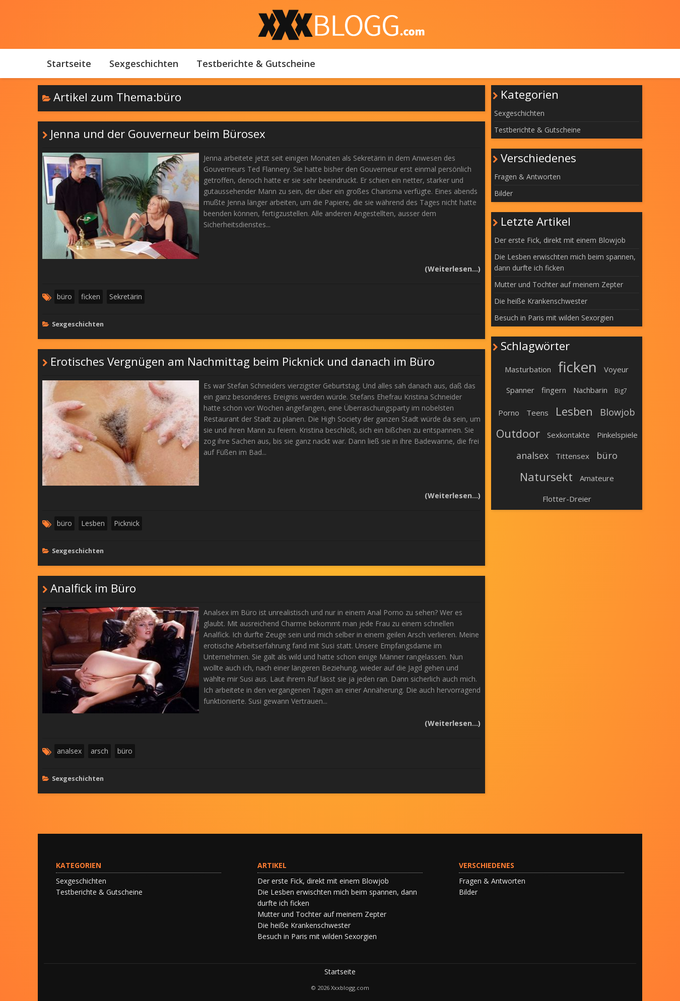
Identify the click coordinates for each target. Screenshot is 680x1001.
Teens (537, 413)
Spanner (520, 390)
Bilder (503, 193)
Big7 (621, 390)
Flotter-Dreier (566, 499)
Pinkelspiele (617, 435)
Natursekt (546, 476)
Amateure (597, 478)
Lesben (93, 523)
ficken (90, 296)
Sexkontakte (568, 435)
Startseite (69, 63)
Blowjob (617, 412)
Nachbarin (590, 390)
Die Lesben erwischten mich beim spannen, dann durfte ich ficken (565, 262)
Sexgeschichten (143, 63)
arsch (99, 751)
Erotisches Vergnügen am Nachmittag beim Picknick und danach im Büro (242, 361)
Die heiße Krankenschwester (540, 301)
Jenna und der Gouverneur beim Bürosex (157, 134)
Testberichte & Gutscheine (255, 63)
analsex (69, 751)
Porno (508, 413)
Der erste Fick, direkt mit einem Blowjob (560, 240)
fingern (553, 390)
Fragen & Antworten (527, 176)
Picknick (127, 523)
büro (64, 296)
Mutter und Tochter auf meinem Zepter (558, 284)
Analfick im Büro (93, 588)
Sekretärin (125, 296)
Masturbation (528, 369)
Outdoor (518, 433)
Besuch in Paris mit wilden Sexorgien (554, 317)
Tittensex (572, 456)
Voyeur (616, 369)
